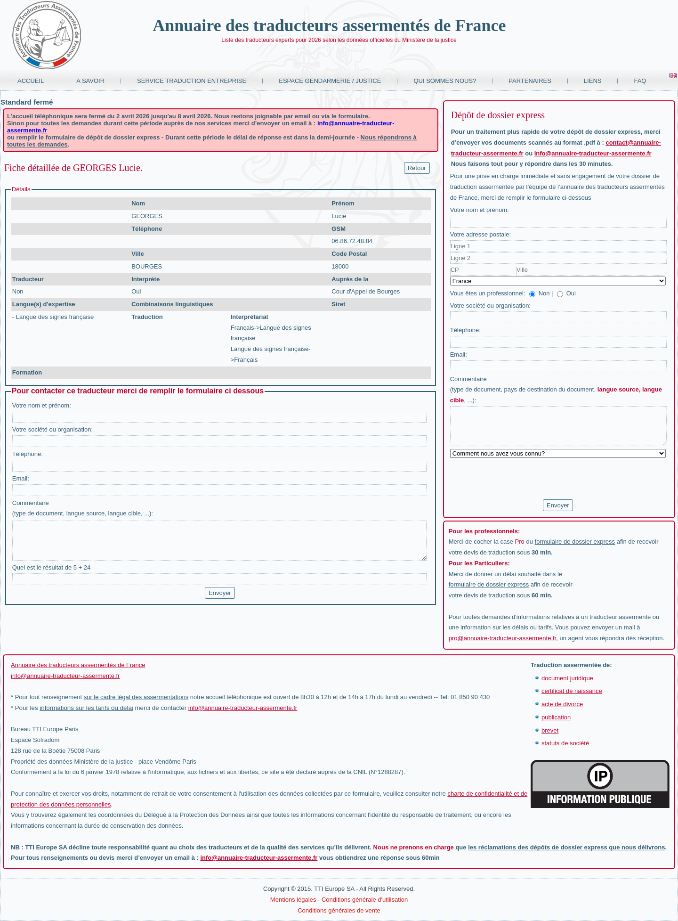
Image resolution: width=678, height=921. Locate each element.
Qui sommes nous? (444, 80)
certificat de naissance (571, 690)
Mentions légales (293, 899)
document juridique (567, 678)
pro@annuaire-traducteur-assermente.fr (503, 638)
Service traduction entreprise (191, 80)
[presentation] (521, 479)
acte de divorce (562, 704)
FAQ (640, 80)
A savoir (90, 80)
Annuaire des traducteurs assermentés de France (329, 25)
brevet (549, 730)
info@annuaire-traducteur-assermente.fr (593, 153)
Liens (593, 80)
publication (556, 717)
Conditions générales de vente (339, 910)
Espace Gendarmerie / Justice (330, 80)
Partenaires (529, 80)
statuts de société (565, 743)
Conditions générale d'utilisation (365, 899)
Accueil (30, 80)
